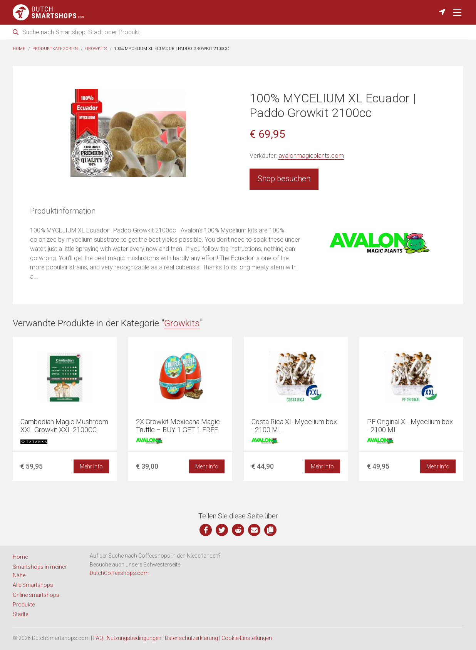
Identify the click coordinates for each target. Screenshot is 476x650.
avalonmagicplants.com (311, 155)
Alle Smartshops (33, 585)
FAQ (98, 638)
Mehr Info (91, 466)
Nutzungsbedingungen (134, 638)
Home (19, 48)
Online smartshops (36, 595)
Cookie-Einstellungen (246, 638)
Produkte (24, 605)
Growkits (96, 48)
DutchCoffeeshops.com (119, 573)
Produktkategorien (55, 48)
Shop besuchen (284, 178)
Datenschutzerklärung (191, 638)
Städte (20, 614)
